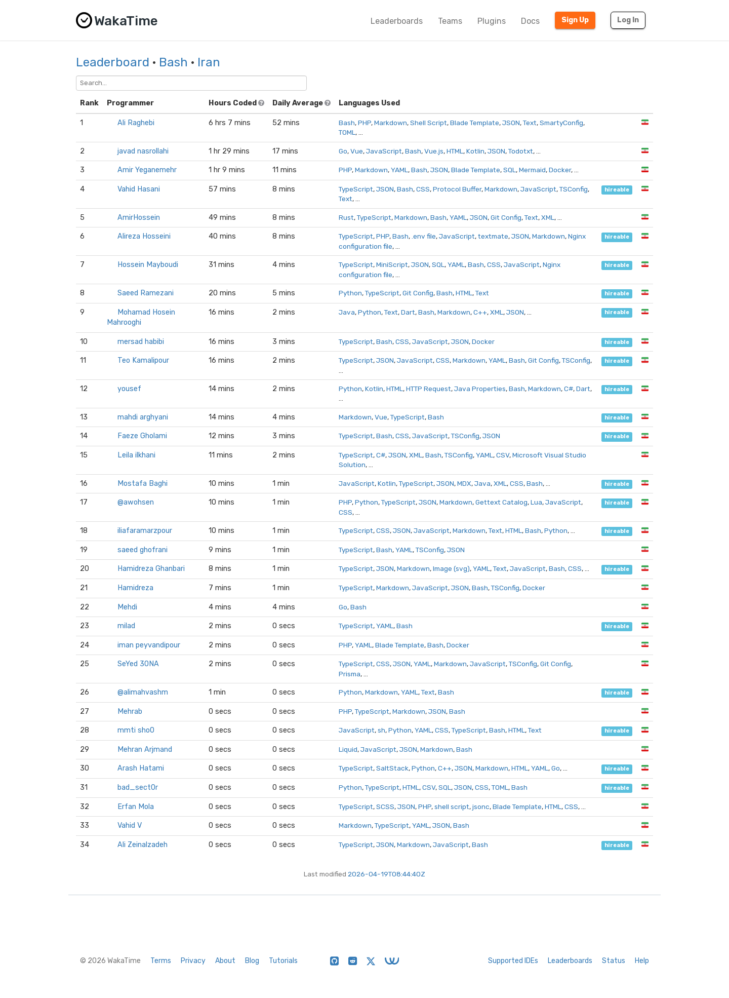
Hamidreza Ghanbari (151, 568)
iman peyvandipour (148, 645)
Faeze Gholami (142, 436)
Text (530, 123)
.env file (424, 236)
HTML (455, 151)
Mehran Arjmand (144, 749)
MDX (464, 483)
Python (350, 293)
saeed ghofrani (142, 550)
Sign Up (575, 20)
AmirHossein (138, 217)
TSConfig (573, 189)
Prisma (349, 674)
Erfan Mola (135, 806)
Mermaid (532, 170)
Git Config (506, 217)
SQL (509, 170)
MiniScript (392, 264)
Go (343, 151)
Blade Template (474, 123)
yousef (129, 389)
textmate (493, 236)
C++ (480, 312)
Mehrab (129, 711)
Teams (450, 21)
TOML (347, 132)
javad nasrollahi (143, 151)
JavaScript (384, 151)
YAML (399, 170)
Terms (160, 960)
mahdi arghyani (142, 417)
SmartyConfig (561, 123)
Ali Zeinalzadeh (142, 844)
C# (568, 389)
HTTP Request (428, 389)
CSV (502, 455)
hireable (616, 189)
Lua (536, 502)
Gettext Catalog (501, 502)
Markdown (390, 123)
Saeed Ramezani (145, 293)
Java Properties (480, 389)
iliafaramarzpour (144, 530)
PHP (364, 123)
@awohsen (135, 502)
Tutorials (283, 960)
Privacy (193, 960)
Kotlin (475, 151)
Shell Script (428, 123)
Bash (173, 62)
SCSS (385, 806)
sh (381, 730)
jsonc (481, 806)
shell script (451, 806)
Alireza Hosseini (144, 236)
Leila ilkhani (136, 455)
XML (547, 217)
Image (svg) (451, 568)
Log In (628, 20)
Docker (560, 170)
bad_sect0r (137, 787)
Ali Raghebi (135, 123)
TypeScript (356, 189)
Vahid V (129, 825)
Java (347, 312)
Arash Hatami (140, 768)
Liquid (348, 749)
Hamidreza (135, 588)
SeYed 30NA (138, 664)
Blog (252, 960)
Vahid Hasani (138, 189)
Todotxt (520, 151)
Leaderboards (397, 21)
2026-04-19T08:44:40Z (386, 874)
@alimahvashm (142, 692)
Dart (408, 312)
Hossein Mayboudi (147, 264)
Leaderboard (112, 62)
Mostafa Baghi (142, 483)
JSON (511, 123)
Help (642, 960)
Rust (346, 217)
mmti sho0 (135, 730)
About (225, 960)
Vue (356, 151)
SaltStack (392, 768)
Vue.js (433, 151)
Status (613, 960)
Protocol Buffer (457, 189)
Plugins (491, 21)
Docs (530, 21)
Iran (208, 62)
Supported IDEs (513, 960)
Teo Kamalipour (143, 360)
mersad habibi (140, 341)
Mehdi (127, 607)
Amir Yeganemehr (147, 170)
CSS (423, 189)
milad (126, 626)
